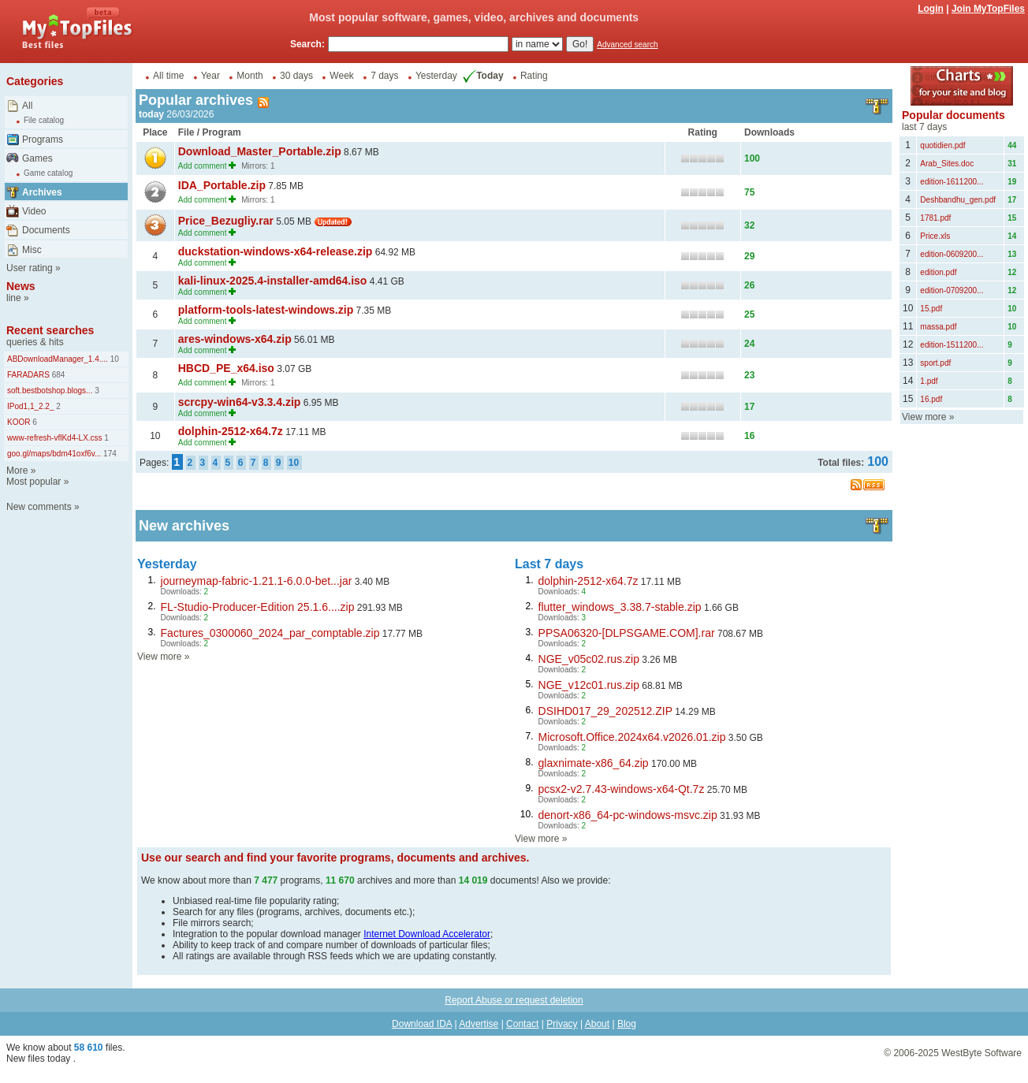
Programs (42, 139)
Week (341, 75)
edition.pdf (938, 272)
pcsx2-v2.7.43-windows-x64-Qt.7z (621, 789)
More (17, 470)
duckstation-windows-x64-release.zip (275, 251)
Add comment (202, 166)
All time (168, 75)
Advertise (478, 1023)
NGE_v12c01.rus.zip (588, 685)
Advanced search (627, 44)
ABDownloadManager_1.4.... (57, 359)
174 (108, 453)
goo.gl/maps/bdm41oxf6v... (54, 453)
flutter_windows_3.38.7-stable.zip (620, 607)
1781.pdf (935, 218)
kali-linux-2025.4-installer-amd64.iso (272, 280)
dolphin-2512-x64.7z (230, 431)
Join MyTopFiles (988, 8)
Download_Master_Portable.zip (259, 151)
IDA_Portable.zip (222, 185)
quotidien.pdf (942, 145)
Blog (626, 1023)
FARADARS (28, 374)
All (27, 105)
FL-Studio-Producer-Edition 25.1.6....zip (258, 607)
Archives (42, 192)
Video (34, 211)
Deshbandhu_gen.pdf (958, 199)
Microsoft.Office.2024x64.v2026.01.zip (632, 737)
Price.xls (935, 236)
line (13, 297)
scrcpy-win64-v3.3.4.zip (239, 402)
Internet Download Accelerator (426, 934)
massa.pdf (938, 326)
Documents (46, 230)
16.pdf (931, 399)
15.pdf (931, 308)
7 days (384, 75)
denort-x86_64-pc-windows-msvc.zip (627, 815)
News (20, 286)
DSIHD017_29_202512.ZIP (605, 711)
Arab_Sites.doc (947, 163)
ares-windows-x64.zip (235, 339)
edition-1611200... (951, 181)
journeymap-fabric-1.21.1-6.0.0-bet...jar (256, 581)
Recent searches (50, 330)
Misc (32, 249)
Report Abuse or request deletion (514, 1000)
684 (57, 374)
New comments (39, 506)
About (597, 1023)
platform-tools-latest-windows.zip (265, 309)
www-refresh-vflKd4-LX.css (54, 438)
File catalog (44, 120)
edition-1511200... (951, 345)
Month (250, 75)
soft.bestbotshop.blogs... (49, 390)
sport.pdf (935, 363)
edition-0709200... (951, 290)
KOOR (18, 422)
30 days (296, 75)
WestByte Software (981, 1053)
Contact (522, 1023)
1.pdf (928, 381)
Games (37, 158)
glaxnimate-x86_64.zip (593, 763)
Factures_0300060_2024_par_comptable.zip (270, 633)
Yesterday (436, 75)
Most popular (33, 481)
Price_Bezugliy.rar (226, 220)
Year (210, 75)
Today (481, 75)
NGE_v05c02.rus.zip (588, 659)
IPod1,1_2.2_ (30, 406)
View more (159, 656)
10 (113, 359)
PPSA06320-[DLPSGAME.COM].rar (626, 633)
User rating (29, 268)
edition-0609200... (951, 254)
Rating (534, 75)
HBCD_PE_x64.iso (226, 368)
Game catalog (48, 173)
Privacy (561, 1023)
